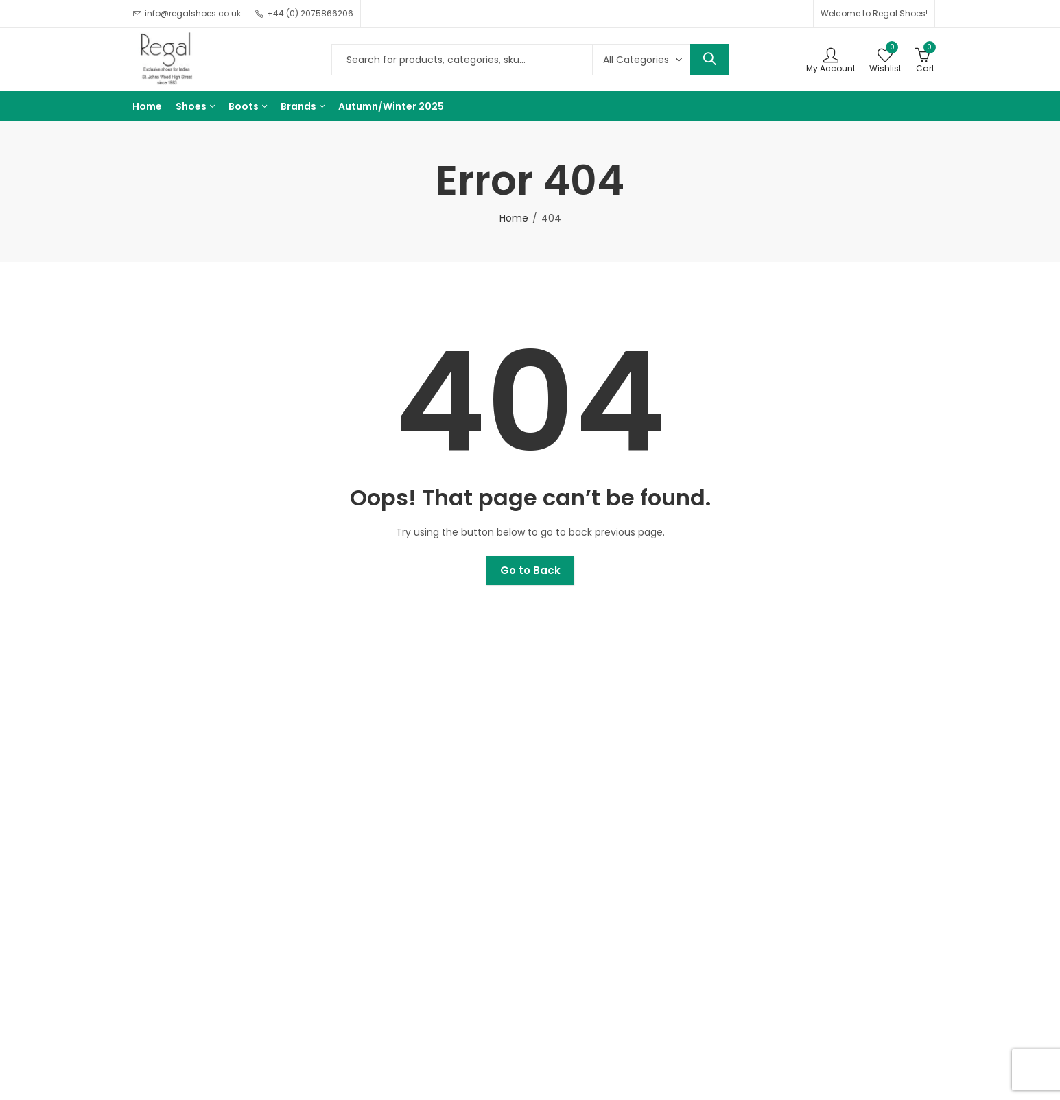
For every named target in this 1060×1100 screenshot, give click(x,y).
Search (709, 59)
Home (513, 218)
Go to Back (530, 570)
